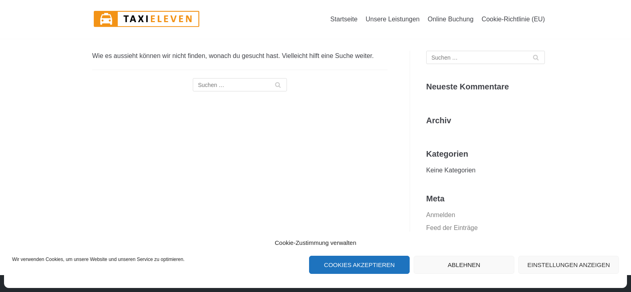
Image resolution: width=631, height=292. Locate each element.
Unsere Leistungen (392, 19)
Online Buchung (451, 19)
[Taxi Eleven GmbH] (146, 19)
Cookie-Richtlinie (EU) (513, 19)
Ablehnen (464, 264)
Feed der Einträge (452, 227)
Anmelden (440, 214)
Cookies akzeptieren (359, 264)
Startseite (344, 19)
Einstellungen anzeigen (568, 264)
